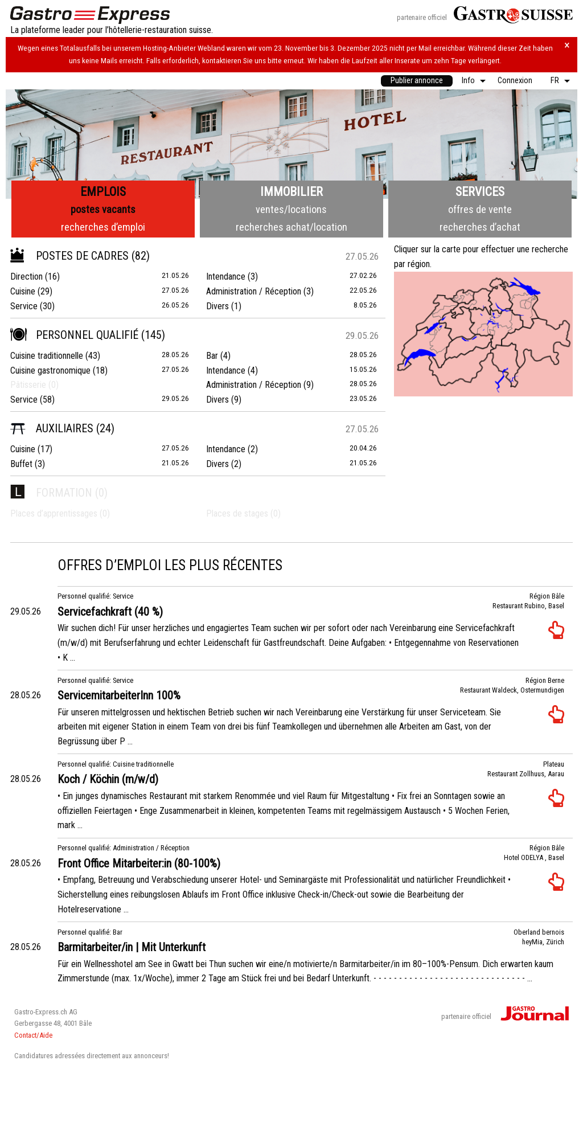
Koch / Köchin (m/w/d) (108, 779)
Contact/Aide (33, 1035)
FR (555, 80)
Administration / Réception (253, 291)
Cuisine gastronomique (50, 370)
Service (24, 306)
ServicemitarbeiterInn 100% (119, 695)
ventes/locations (291, 209)
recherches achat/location (291, 227)
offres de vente (480, 209)
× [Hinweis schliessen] (567, 45)
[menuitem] (417, 81)
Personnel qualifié (74, 335)
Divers (217, 306)
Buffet (21, 463)
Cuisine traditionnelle (46, 355)
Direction (26, 276)
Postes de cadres (69, 256)
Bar (212, 355)
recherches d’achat (480, 227)
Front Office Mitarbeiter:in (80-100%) (139, 863)
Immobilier (291, 192)
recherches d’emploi (103, 227)
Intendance (225, 276)
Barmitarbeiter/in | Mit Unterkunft (132, 947)
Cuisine (22, 291)
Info (468, 80)
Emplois (103, 192)
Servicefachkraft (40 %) (110, 612)
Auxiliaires (51, 428)
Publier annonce (417, 80)
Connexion (515, 80)
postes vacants (103, 209)
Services (479, 192)
